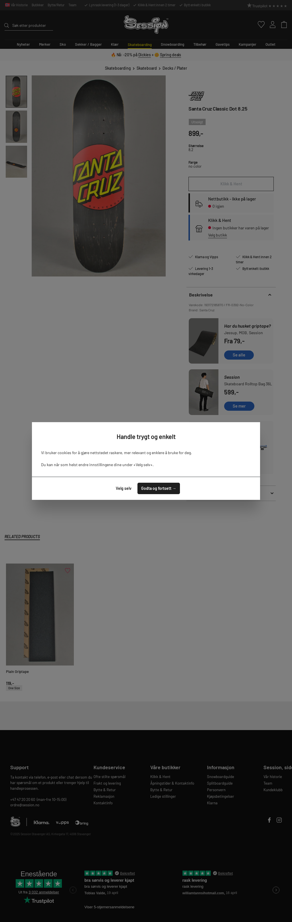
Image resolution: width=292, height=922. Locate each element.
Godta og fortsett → (158, 488)
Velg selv (123, 488)
